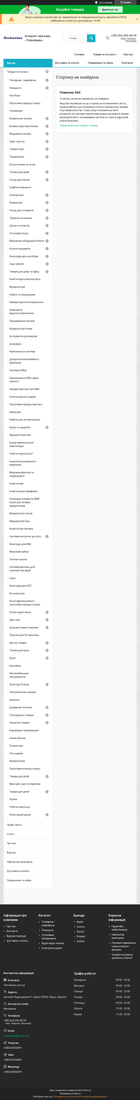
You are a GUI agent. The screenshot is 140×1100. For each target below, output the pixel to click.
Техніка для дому (19, 172)
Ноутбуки (14, 95)
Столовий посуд (18, 233)
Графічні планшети (20, 187)
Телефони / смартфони (22, 80)
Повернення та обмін (100, 62)
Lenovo (81, 926)
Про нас (128, 54)
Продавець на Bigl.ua (70, 1093)
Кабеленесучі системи (22, 351)
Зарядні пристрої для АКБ (24, 389)
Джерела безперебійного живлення (24, 361)
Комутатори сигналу (21, 528)
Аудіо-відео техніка (53, 943)
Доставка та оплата (67, 62)
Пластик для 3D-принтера (24, 635)
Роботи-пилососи (19, 807)
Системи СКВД (18, 370)
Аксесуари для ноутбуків (23, 256)
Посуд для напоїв (19, 179)
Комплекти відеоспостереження (21, 311)
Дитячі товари (17, 642)
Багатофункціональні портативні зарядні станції (24, 603)
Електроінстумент (52, 948)
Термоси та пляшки (20, 218)
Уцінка (13, 799)
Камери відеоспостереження (26, 302)
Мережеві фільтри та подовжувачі (21, 474)
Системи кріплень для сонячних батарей (22, 569)
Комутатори (16, 483)
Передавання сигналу (22, 321)
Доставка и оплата (18, 871)
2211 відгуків (106, 2)
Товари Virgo (16, 149)
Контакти (127, 62)
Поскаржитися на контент (66, 1096)
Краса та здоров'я (19, 427)
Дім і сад (14, 619)
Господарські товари (21, 715)
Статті (10, 834)
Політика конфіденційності (93, 1096)
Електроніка (16, 195)
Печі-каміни (16, 753)
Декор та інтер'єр (19, 225)
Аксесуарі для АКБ (20, 544)
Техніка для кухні (19, 650)
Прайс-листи (14, 824)
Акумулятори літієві (20, 328)
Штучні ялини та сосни (22, 164)
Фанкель (14, 699)
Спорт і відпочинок (20, 612)
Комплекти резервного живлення (22, 463)
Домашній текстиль (20, 707)
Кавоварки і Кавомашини (24, 730)
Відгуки (11, 852)
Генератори (16, 745)
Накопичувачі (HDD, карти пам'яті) (24, 380)
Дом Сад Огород (19, 684)
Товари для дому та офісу (24, 271)
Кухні (12, 658)
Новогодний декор (20, 814)
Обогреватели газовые (22, 692)
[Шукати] (91, 38)
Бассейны (15, 665)
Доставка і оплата (17, 940)
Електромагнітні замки (22, 396)
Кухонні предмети (19, 248)
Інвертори (15, 412)
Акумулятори (17, 286)
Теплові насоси (18, 559)
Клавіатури (15, 202)
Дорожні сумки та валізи (23, 627)
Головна (79, 54)
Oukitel (80, 941)
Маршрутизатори (19, 521)
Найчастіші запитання (19, 862)
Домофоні (15, 344)
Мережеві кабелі (19, 551)
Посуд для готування (21, 210)
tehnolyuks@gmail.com (16, 1036)
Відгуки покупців (16, 936)
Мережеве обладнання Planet (26, 240)
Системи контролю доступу (25, 536)
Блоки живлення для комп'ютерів (21, 444)
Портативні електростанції (24, 768)
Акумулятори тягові (20, 513)
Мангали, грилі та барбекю (24, 784)
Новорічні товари (19, 722)
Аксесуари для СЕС (20, 585)
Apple (80, 921)
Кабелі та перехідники (22, 294)
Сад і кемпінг (16, 263)
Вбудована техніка (20, 133)
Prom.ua (87, 1090)
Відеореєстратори (20, 435)
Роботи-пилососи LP (21, 453)
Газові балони (17, 738)
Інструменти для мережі (23, 336)
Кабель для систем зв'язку (24, 419)
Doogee (81, 936)
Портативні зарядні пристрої (25, 404)
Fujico (12, 578)
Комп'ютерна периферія (23, 491)
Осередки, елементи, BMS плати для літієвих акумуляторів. (24, 502)
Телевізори (15, 110)
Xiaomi (80, 931)
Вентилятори (17, 593)
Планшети (15, 88)
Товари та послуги (104, 54)
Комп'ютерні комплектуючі (24, 279)
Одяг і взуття (16, 141)
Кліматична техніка (20, 118)
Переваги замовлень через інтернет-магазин (124, 946)
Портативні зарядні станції (24, 103)
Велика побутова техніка (23, 126)
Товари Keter (16, 156)
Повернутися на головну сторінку (79, 125)
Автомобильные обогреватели (19, 675)
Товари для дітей (19, 776)
